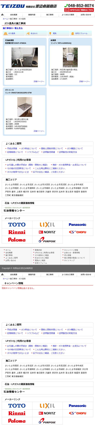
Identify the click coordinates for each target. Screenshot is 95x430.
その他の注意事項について (19, 168)
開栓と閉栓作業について (52, 148)
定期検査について (15, 152)
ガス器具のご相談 (42, 255)
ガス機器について (75, 148)
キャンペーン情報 (71, 250)
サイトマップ (69, 260)
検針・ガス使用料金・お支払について (69, 165)
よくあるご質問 (12, 258)
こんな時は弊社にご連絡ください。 (51, 168)
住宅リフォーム (78, 33)
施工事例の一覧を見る (13, 28)
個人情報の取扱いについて (74, 258)
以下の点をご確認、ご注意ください (49, 172)
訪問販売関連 (49, 152)
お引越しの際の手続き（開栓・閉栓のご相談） (28, 165)
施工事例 (9, 255)
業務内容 (38, 250)
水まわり (31, 33)
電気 (52, 33)
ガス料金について (29, 148)
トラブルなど (33, 152)
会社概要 (9, 253)
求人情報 (67, 255)
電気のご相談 (40, 260)
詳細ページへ (39, 81)
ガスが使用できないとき (18, 172)
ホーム (5, 19)
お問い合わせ (11, 260)
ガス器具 (9, 33)
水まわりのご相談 (42, 258)
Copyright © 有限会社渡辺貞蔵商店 (17, 268)
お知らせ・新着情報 (72, 253)
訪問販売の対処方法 (68, 152)
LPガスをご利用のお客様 (44, 253)
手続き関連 (12, 148)
